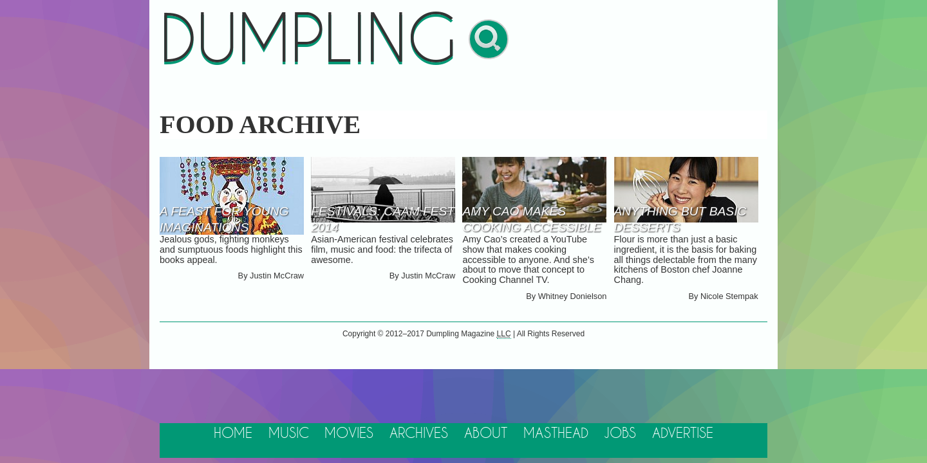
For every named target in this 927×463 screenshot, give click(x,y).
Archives (418, 433)
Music (288, 433)
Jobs (620, 433)
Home (233, 433)
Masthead (555, 433)
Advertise (682, 433)
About (485, 433)
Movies (348, 433)
